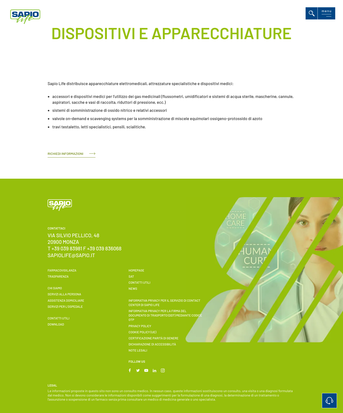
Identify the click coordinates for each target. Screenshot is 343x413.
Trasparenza (58, 276)
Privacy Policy (140, 326)
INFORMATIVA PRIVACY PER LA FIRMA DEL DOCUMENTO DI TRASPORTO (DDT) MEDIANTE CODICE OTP (165, 315)
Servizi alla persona (64, 294)
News (133, 288)
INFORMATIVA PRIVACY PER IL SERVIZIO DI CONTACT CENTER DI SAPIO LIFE (164, 303)
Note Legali (138, 350)
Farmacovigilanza (62, 270)
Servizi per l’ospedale (65, 306)
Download (56, 324)
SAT (131, 276)
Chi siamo (55, 288)
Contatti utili (58, 318)
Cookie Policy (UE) (142, 332)
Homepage (136, 270)
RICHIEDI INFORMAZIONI (65, 153)
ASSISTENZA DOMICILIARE (66, 300)
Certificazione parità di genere (153, 338)
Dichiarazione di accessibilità (152, 344)
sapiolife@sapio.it (71, 255)
